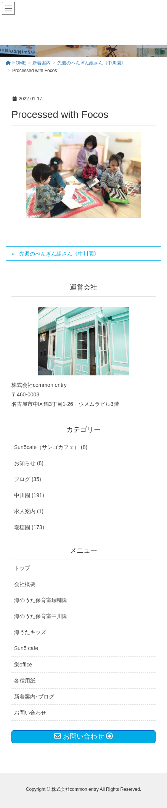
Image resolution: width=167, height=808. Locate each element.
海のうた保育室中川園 (40, 616)
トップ (22, 568)
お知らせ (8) (28, 463)
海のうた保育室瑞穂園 (40, 600)
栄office (23, 665)
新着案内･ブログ (34, 697)
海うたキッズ (30, 632)
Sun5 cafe (26, 648)
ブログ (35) (27, 479)
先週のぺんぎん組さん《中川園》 (59, 254)
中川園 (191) (29, 495)
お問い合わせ (30, 713)
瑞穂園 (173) (29, 527)
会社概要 (24, 584)
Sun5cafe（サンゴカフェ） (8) (50, 447)
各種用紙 (24, 681)
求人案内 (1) (28, 511)
